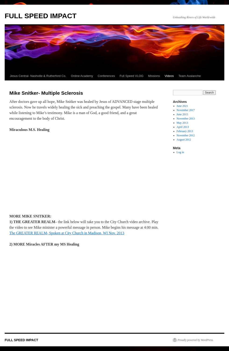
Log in (180, 152)
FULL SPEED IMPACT (40, 16)
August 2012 (184, 139)
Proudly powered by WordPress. (196, 340)
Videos (169, 76)
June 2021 (182, 106)
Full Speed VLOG (131, 76)
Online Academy (82, 76)
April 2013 (183, 127)
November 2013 (186, 118)
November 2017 (186, 110)
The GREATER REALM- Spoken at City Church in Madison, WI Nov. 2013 (66, 233)
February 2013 (185, 131)
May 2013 (182, 122)
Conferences (106, 76)
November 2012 (186, 135)
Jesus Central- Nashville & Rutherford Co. (38, 76)
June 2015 (182, 114)
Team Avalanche (190, 76)
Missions (154, 76)
